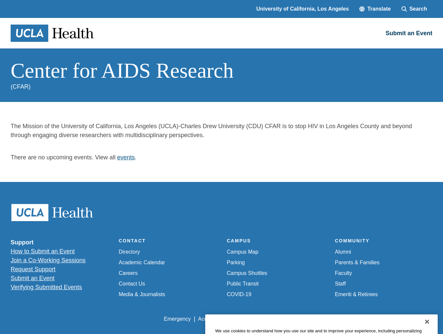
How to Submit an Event (43, 251)
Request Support (33, 269)
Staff (340, 284)
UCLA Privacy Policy (258, 319)
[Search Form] (414, 9)
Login (369, 319)
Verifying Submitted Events (46, 287)
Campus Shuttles (247, 273)
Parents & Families (357, 262)
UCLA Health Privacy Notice (323, 319)
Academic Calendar (142, 262)
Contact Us (132, 284)
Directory (129, 252)
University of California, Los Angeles (302, 9)
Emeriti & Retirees (356, 294)
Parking (236, 262)
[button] (375, 9)
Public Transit (243, 284)
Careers (128, 273)
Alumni (343, 252)
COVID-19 (239, 294)
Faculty (343, 273)
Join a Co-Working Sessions (48, 260)
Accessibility (212, 319)
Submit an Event (32, 278)
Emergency (177, 319)
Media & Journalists (142, 294)
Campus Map (242, 252)
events (126, 157)
